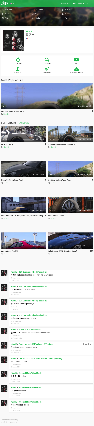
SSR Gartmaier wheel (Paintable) (32, 272)
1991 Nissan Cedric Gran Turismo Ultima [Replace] (40, 359)
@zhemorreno (17, 318)
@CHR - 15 (15, 376)
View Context (16, 278)
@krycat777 (16, 390)
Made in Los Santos (9, 422)
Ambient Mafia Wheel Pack (30, 373)
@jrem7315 (15, 333)
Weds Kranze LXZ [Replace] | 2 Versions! (36, 344)
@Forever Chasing (19, 304)
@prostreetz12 (17, 405)
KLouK (29, 31)
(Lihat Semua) (23, 123)
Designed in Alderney (9, 420)
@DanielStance (17, 275)
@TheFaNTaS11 (17, 289)
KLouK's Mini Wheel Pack (30, 330)
